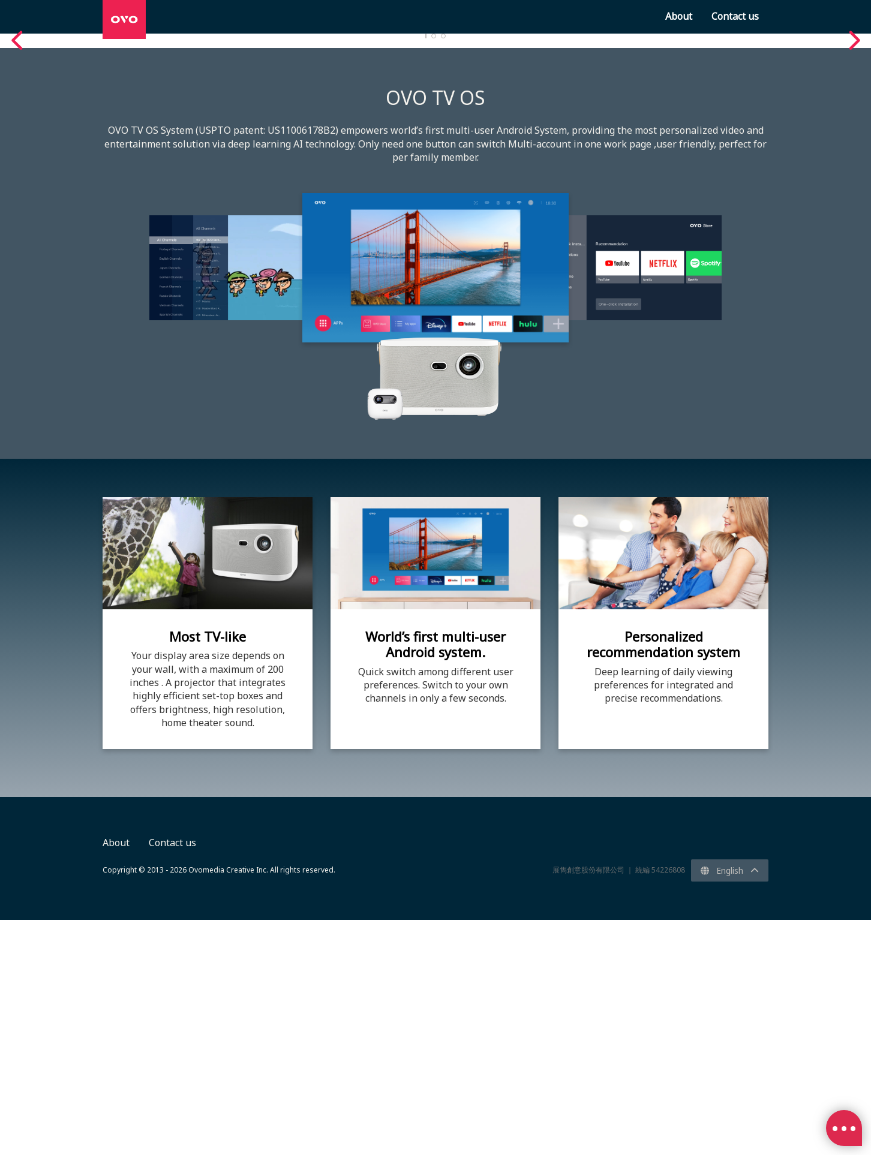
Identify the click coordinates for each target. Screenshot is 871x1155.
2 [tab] (433, 271)
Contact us (172, 1077)
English (730, 1105)
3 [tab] (443, 271)
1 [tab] (426, 271)
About (116, 1077)
